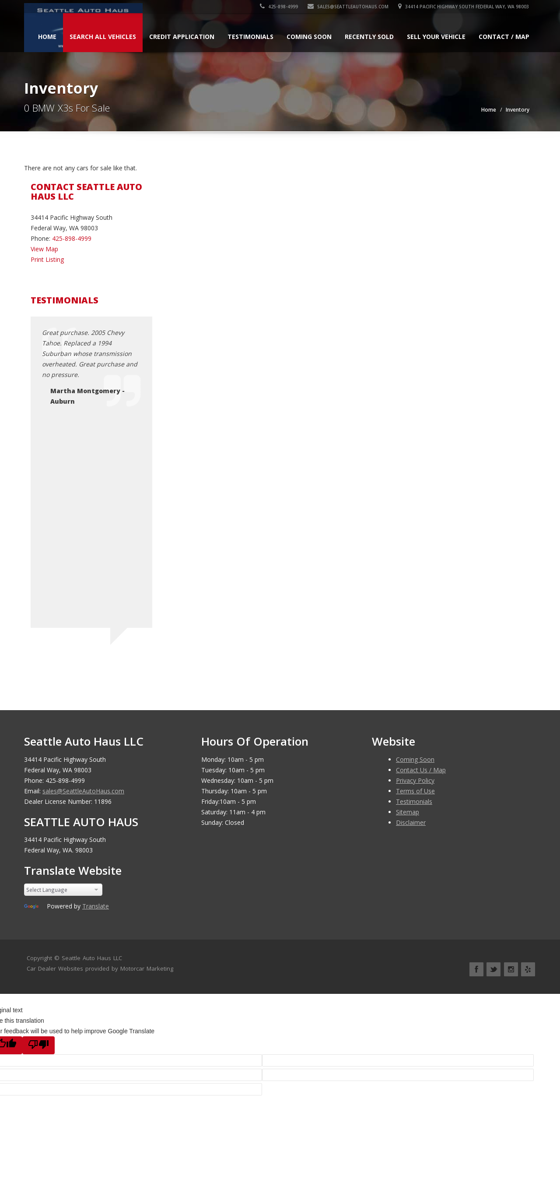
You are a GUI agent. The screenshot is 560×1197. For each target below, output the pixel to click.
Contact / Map (504, 36)
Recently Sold (369, 36)
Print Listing (47, 259)
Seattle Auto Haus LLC (92, 958)
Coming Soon (309, 36)
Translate (95, 906)
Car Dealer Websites (55, 968)
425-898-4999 (279, 7)
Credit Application (181, 36)
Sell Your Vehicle (436, 36)
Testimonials (250, 36)
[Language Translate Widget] (63, 890)
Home (47, 36)
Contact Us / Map (421, 770)
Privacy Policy (415, 780)
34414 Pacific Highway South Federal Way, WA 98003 (464, 7)
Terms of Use (415, 791)
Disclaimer (411, 822)
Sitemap (407, 812)
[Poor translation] (38, 1045)
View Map (44, 249)
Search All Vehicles (103, 36)
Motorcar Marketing (146, 968)
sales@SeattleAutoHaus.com (348, 7)
